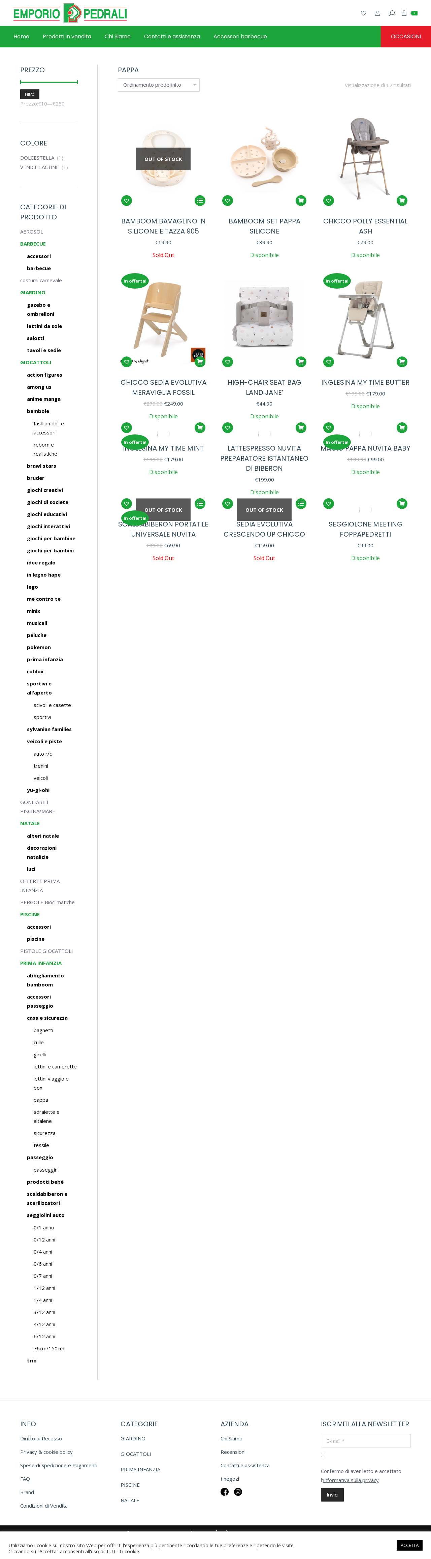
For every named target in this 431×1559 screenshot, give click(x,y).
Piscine (35, 938)
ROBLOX (35, 671)
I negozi (230, 1478)
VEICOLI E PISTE (44, 741)
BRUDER (35, 477)
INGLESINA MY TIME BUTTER (365, 382)
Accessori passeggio (40, 1001)
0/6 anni (43, 1263)
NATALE (30, 823)
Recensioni (233, 1451)
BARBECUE (33, 243)
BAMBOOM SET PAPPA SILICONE (264, 226)
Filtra (30, 94)
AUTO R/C (43, 753)
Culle (39, 1042)
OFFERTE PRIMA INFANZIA (40, 885)
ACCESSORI (39, 256)
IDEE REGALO (41, 562)
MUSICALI (37, 623)
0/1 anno (44, 1227)
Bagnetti (43, 1030)
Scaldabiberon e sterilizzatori (47, 1198)
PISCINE (30, 914)
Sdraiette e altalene (47, 1116)
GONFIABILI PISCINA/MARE (37, 806)
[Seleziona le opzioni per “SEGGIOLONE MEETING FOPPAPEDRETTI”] (402, 503)
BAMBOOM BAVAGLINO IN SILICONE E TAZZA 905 (163, 226)
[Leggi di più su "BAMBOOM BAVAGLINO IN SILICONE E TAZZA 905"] (200, 200)
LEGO (32, 586)
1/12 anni (44, 1287)
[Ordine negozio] (159, 85)
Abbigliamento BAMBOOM (45, 980)
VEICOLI (41, 777)
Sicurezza (45, 1133)
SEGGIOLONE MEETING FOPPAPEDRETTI (365, 529)
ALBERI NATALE (43, 835)
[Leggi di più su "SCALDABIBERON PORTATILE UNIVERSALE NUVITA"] (200, 503)
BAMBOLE (38, 411)
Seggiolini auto (46, 1215)
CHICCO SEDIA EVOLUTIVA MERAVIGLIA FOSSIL (163, 387)
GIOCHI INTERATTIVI (48, 526)
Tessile (41, 1145)
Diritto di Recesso (41, 1438)
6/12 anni (44, 1336)
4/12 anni (44, 1324)
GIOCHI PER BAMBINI (50, 550)
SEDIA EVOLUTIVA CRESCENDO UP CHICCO (264, 529)
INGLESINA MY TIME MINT (163, 448)
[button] (126, 200)
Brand (27, 1492)
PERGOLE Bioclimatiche (47, 902)
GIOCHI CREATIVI (45, 490)
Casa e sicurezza (47, 1017)
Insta (238, 1496)
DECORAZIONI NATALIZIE (42, 852)
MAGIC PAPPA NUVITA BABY (365, 448)
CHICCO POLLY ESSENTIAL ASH (365, 226)
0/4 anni (43, 1251)
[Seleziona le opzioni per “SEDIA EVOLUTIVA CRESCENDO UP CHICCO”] (301, 503)
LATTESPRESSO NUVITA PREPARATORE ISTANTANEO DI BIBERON (264, 458)
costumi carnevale (41, 280)
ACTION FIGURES (44, 374)
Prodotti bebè (45, 1181)
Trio (32, 1360)
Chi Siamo (231, 1438)
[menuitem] (21, 36)
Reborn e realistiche (45, 449)
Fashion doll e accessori (49, 428)
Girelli (40, 1054)
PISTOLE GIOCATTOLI (46, 950)
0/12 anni (44, 1239)
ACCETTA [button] (410, 1545)
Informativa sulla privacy (351, 1480)
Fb (225, 1496)
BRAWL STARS (41, 465)
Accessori (39, 926)
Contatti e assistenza (245, 1465)
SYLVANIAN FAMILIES (49, 729)
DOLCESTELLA (37, 157)
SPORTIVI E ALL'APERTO (39, 688)
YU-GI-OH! (38, 790)
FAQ (25, 1478)
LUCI (31, 869)
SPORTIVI (42, 717)
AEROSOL (31, 231)
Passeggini (46, 1169)
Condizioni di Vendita (44, 1505)
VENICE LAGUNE (39, 167)
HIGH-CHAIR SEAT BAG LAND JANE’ (264, 387)
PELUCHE (36, 635)
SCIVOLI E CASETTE (52, 705)
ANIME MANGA (44, 398)
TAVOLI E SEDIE (44, 350)
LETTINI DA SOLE (44, 326)
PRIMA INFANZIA (45, 659)
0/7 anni (43, 1275)
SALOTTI (35, 338)
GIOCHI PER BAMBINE (51, 538)
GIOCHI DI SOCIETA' (48, 502)
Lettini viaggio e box (51, 1083)
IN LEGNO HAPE (44, 574)
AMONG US (39, 386)
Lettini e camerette (55, 1066)
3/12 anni (44, 1312)
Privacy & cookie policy (46, 1451)
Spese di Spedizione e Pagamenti (58, 1465)
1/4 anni (43, 1300)
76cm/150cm (49, 1348)
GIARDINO (32, 292)
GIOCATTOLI (36, 362)
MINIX (33, 610)
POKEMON (39, 647)
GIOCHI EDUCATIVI (47, 514)
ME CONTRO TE (44, 598)
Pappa (41, 1099)
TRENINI (41, 765)
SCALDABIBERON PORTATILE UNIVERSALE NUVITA (163, 529)
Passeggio (40, 1157)
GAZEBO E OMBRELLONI (40, 309)
